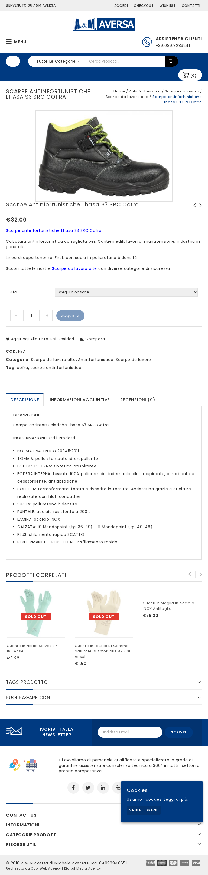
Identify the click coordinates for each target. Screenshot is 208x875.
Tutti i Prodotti (60, 438)
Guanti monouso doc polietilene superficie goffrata (199, 213)
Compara (95, 339)
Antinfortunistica (145, 91)
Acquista (70, 315)
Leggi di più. (176, 799)
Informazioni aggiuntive (80, 400)
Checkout (144, 5)
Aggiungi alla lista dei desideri (42, 339)
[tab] (25, 399)
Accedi (121, 5)
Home (119, 91)
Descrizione (25, 400)
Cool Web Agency (46, 868)
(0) (193, 75)
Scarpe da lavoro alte (127, 96)
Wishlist (168, 5)
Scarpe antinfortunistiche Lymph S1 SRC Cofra (193, 211)
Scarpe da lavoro (182, 91)
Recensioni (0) (137, 400)
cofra (22, 367)
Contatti (191, 5)
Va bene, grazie (143, 810)
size (14, 291)
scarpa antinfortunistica (56, 367)
